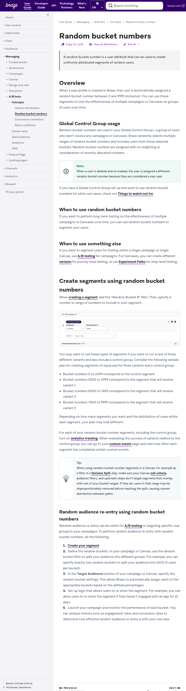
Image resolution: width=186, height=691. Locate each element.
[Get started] (13, 25)
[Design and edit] (19, 85)
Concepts (115, 22)
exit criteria (158, 473)
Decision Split (101, 473)
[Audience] (12, 49)
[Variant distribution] (27, 108)
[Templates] (15, 91)
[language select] (97, 7)
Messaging (83, 22)
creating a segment (83, 297)
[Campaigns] (16, 74)
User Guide (65, 22)
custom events (120, 444)
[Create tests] (20, 131)
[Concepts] (18, 102)
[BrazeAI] (11, 184)
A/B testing (86, 256)
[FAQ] (14, 148)
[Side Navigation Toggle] (48, 14)
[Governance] (16, 68)
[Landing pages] (18, 160)
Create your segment (83, 545)
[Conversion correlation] (29, 119)
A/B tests (100, 22)
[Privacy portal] (15, 192)
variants (65, 262)
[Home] (9, 17)
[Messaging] (12, 57)
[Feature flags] (17, 155)
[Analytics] (18, 143)
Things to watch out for (135, 193)
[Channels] (11, 169)
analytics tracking (84, 438)
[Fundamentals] (18, 62)
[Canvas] (13, 79)
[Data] (9, 41)
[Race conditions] (25, 125)
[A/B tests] (15, 97)
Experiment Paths (132, 262)
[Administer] (13, 33)
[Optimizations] (21, 137)
